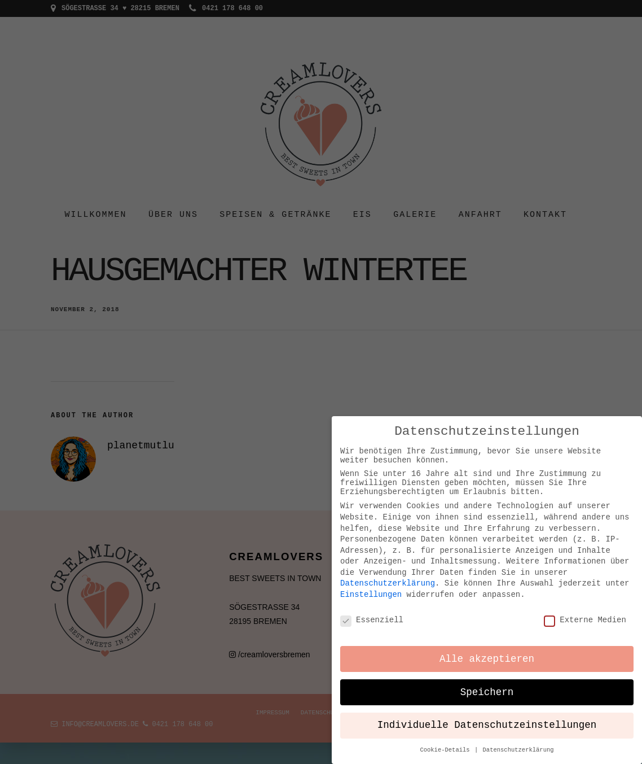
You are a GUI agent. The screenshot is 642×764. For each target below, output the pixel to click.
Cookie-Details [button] (446, 742)
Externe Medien (585, 611)
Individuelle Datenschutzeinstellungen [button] (487, 718)
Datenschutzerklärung (387, 575)
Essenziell (371, 611)
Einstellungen (371, 585)
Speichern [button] (487, 685)
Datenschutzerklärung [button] (518, 742)
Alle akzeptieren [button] (486, 651)
